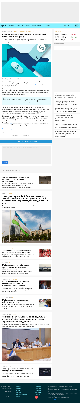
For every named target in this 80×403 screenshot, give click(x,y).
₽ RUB (57, 40)
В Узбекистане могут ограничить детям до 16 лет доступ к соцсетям (17, 301)
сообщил (34, 84)
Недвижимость (26, 25)
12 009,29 (64, 34)
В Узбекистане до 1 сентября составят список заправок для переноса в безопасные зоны (16, 267)
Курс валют (58, 31)
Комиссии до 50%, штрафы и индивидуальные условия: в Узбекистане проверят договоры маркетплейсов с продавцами (24, 319)
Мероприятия (36, 25)
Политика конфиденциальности (21, 393)
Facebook (38, 388)
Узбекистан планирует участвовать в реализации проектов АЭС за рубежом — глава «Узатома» (15, 284)
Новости (11, 25)
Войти (5, 162)
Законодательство (13, 248)
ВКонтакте (38, 392)
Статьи (18, 25)
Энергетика (12, 175)
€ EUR (57, 37)
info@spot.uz (55, 399)
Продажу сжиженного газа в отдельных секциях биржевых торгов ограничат (17, 251)
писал (11, 123)
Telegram (38, 386)
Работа (18, 396)
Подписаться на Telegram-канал (26, 141)
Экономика (15, 297)
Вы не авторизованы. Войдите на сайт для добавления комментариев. (26, 153)
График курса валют (59, 43)
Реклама (56, 48)
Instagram (38, 390)
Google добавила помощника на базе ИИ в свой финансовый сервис (17, 370)
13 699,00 (64, 37)
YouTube (37, 394)
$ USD (57, 34)
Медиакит (61, 48)
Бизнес (10, 193)
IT (12, 366)
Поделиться (25, 135)
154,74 (63, 40)
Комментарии (13, 135)
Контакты (66, 48)
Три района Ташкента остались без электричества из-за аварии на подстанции (15, 179)
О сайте (18, 390)
